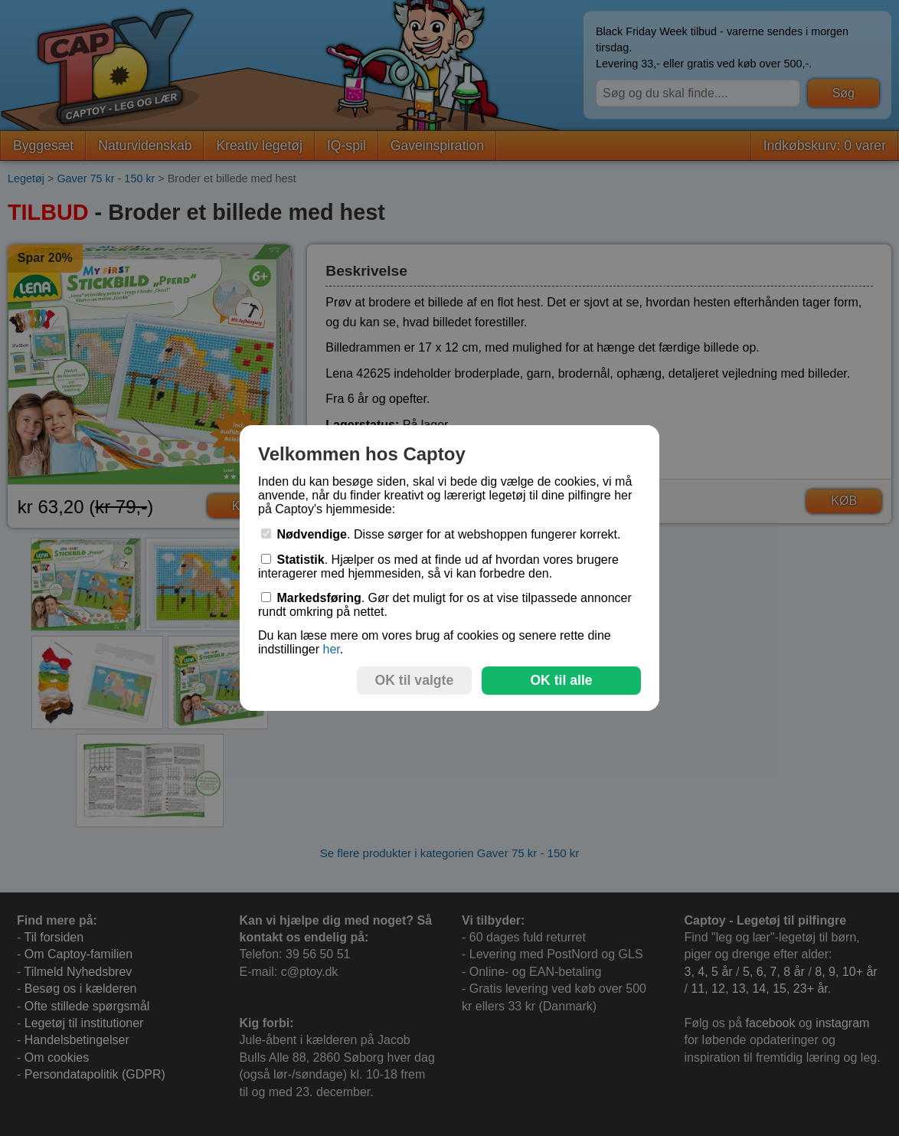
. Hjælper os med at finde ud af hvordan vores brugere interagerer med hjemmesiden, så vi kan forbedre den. (438, 566)
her (330, 649)
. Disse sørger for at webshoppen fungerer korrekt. (441, 534)
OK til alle (561, 680)
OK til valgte (414, 680)
